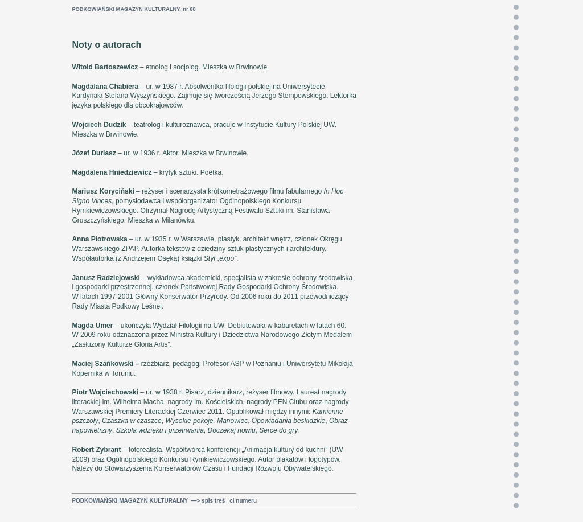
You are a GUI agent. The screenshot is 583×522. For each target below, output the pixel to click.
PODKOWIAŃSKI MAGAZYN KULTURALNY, (126, 9)
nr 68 (189, 9)
